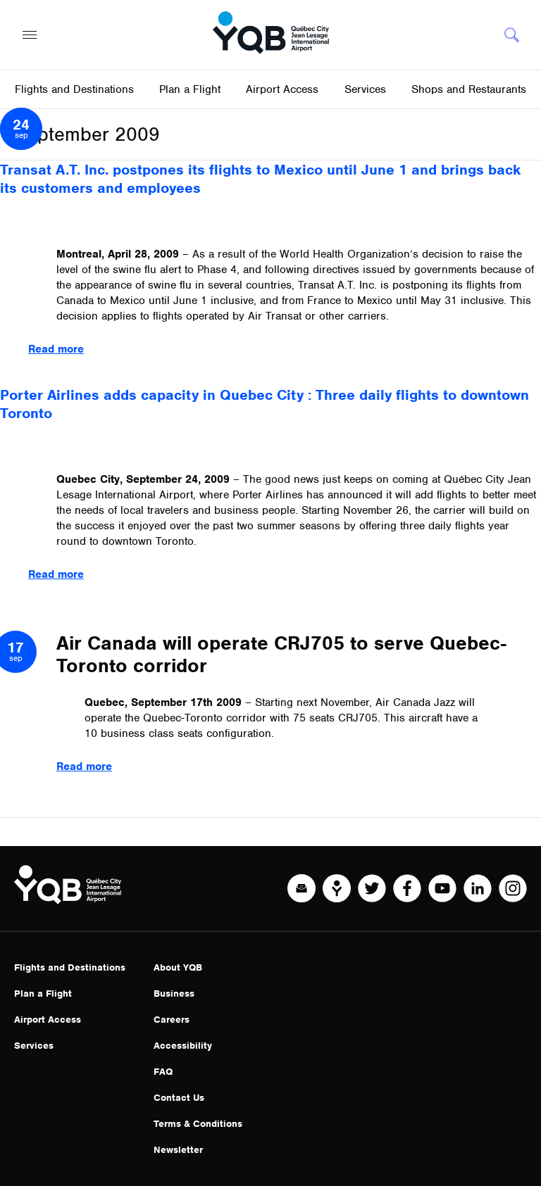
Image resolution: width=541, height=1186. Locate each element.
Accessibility (183, 1046)
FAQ (163, 1072)
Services (34, 1046)
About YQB (178, 967)
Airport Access (47, 1020)
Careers (171, 1020)
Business (174, 993)
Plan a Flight (43, 993)
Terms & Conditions (198, 1124)
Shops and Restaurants (468, 89)
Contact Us (179, 1098)
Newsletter (178, 1150)
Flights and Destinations (69, 967)
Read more (56, 349)
